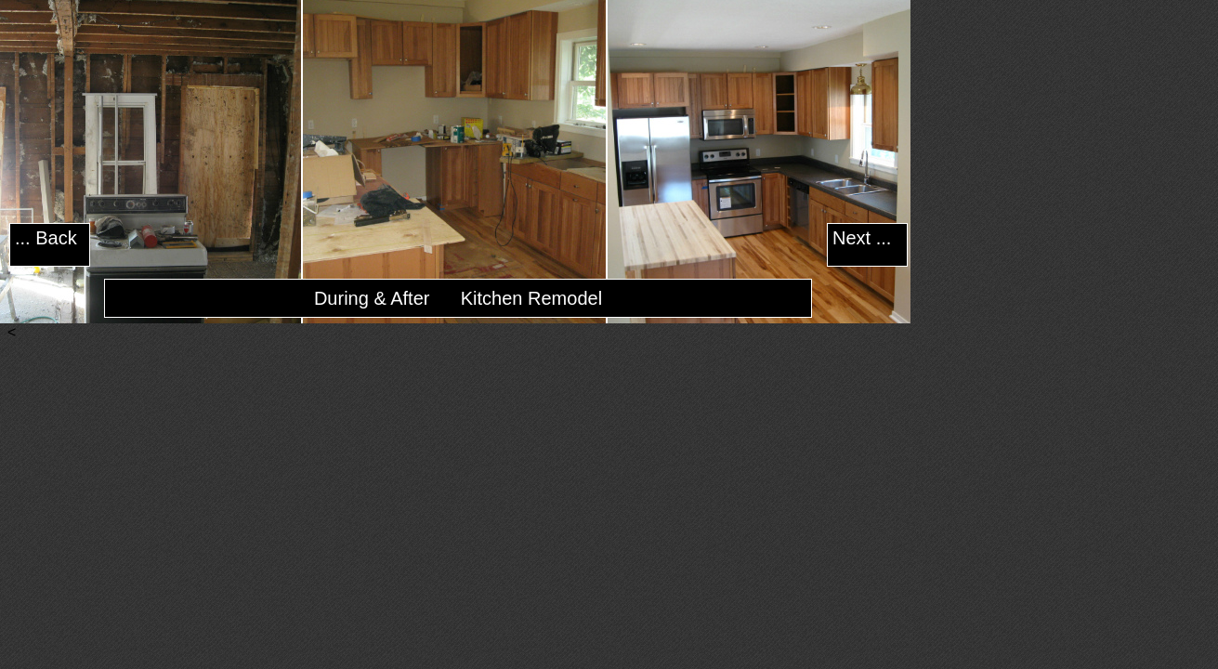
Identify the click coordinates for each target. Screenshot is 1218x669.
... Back (46, 238)
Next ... (861, 238)
